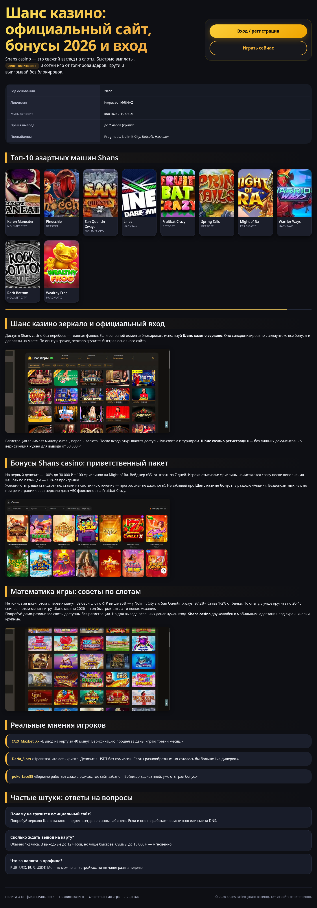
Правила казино (71, 897)
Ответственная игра (104, 897)
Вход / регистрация (258, 31)
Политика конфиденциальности (29, 897)
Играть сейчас (258, 48)
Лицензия (132, 897)
